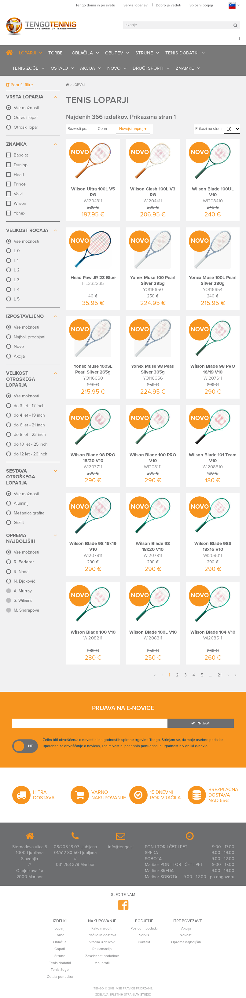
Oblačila (59, 942)
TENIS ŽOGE (25, 68)
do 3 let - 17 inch (29, 405)
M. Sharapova (26, 610)
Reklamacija (102, 949)
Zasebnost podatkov (102, 956)
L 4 (17, 289)
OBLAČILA (82, 53)
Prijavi (200, 723)
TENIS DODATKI (182, 53)
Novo (19, 346)
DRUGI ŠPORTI (148, 68)
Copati (59, 949)
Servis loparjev (135, 5)
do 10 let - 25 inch (31, 444)
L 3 (17, 279)
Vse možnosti (26, 107)
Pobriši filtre (19, 84)
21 (220, 675)
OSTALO (59, 68)
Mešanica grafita (29, 513)
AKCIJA (87, 68)
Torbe (59, 935)
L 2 (17, 270)
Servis (144, 935)
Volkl (18, 194)
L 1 (16, 260)
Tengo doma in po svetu (95, 5)
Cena (102, 128)
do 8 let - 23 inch (30, 434)
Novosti (186, 935)
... (210, 675)
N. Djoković (24, 581)
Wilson (20, 203)
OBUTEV (114, 53)
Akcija (19, 356)
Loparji (59, 928)
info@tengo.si (121, 846)
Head (19, 174)
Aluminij (21, 503)
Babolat (21, 155)
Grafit (19, 522)
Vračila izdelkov (102, 942)
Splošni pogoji (201, 5)
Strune (59, 956)
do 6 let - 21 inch (29, 425)
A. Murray (23, 591)
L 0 (17, 250)
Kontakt (144, 942)
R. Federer (24, 562)
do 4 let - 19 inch (29, 415)
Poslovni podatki (144, 928)
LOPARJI (27, 53)
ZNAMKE (185, 68)
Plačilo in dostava (102, 935)
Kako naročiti (101, 928)
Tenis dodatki (60, 963)
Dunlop (21, 165)
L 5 (17, 299)
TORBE (55, 53)
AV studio (143, 994)
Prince (20, 184)
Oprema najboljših (186, 942)
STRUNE (144, 53)
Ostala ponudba (60, 976)
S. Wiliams (23, 600)
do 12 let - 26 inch (30, 454)
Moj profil (102, 963)
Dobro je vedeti (168, 5)
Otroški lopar (26, 127)
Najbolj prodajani (29, 337)
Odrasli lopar (26, 117)
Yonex (19, 213)
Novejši (133, 128)
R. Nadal (21, 571)
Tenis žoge (60, 969)
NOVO (113, 68)
